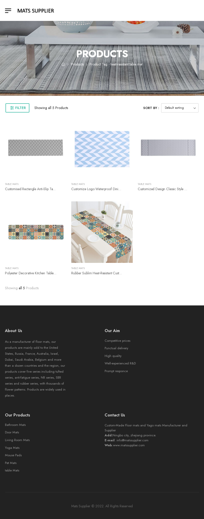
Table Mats (11, 184)
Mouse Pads (13, 455)
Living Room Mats (17, 440)
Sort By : (151, 108)
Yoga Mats (12, 447)
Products (77, 64)
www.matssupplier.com (129, 445)
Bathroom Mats (15, 424)
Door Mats (12, 432)
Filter (20, 107)
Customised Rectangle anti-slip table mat (34, 188)
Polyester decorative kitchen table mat (32, 273)
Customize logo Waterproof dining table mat (103, 188)
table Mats (12, 470)
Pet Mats (10, 463)
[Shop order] (180, 108)
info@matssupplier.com (132, 440)
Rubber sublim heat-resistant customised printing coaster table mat (119, 273)
